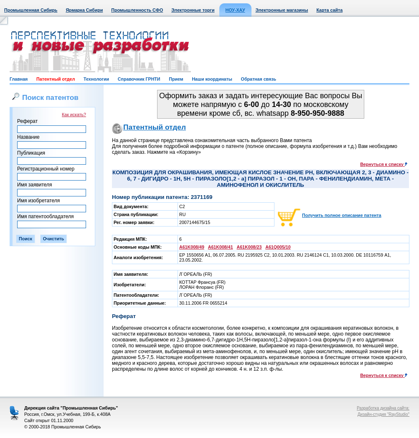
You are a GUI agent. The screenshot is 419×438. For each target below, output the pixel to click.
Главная (19, 78)
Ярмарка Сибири (84, 10)
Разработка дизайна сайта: (383, 408)
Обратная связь (258, 78)
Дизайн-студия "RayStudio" (383, 414)
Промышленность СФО (137, 10)
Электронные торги (192, 10)
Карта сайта (329, 10)
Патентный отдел (55, 78)
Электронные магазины (282, 10)
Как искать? (74, 114)
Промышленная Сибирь (30, 10)
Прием (176, 78)
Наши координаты (212, 78)
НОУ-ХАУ (235, 10)
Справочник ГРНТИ (139, 78)
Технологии (96, 78)
